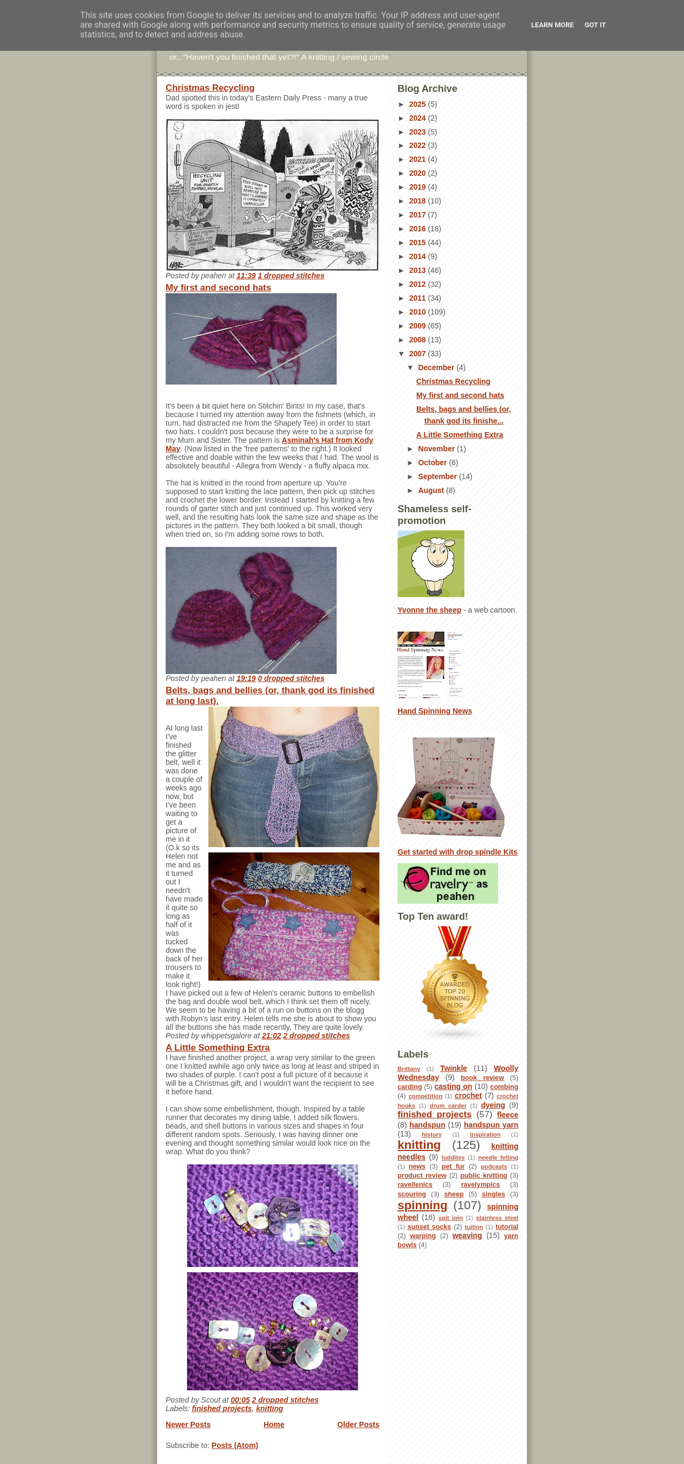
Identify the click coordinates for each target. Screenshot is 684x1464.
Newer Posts (188, 1424)
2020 (418, 173)
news (417, 1166)
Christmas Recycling (210, 88)
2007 (418, 353)
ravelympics (480, 1184)
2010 (418, 312)
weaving (467, 1235)
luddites (453, 1157)
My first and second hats (218, 288)
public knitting (483, 1175)
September (438, 476)
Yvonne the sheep (429, 610)
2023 (418, 132)
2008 (418, 339)
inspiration (485, 1134)
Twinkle (453, 1068)
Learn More (552, 25)
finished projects (222, 1408)
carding (410, 1087)
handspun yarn (491, 1125)
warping (423, 1236)
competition (425, 1096)
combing (504, 1087)
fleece (507, 1114)
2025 (418, 104)
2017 (418, 214)
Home (273, 1424)
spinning (423, 1205)
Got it (595, 25)
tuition (474, 1227)
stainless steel (497, 1218)
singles (494, 1194)
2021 (418, 159)
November (437, 448)
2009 (418, 326)
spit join (451, 1218)
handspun (427, 1125)
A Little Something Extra (218, 1048)
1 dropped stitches (291, 275)
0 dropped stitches (291, 678)
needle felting (498, 1157)
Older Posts (358, 1424)
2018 (418, 201)
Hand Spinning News (435, 711)
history (431, 1134)
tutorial (506, 1227)
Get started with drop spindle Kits (458, 852)
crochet (468, 1095)
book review (482, 1078)
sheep (454, 1194)
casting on (453, 1086)
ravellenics (415, 1184)
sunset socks (429, 1227)
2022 (418, 145)
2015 (418, 242)
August (432, 490)
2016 (418, 228)
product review (422, 1175)
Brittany (409, 1069)
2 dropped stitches (316, 1035)
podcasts (494, 1166)
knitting (269, 1408)
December (437, 367)
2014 (418, 256)
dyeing (493, 1105)
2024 (418, 118)
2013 (418, 270)
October (433, 462)
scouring (412, 1194)
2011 (418, 298)
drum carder (448, 1105)
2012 (418, 284)
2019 (418, 187)
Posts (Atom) (235, 1445)
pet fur (453, 1166)
